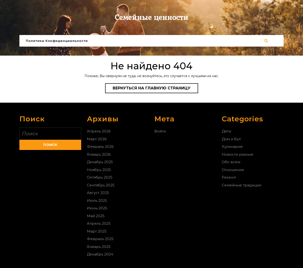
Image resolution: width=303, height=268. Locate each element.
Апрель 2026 (99, 131)
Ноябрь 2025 (99, 169)
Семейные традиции (241, 185)
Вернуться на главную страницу (155, 89)
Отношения (233, 169)
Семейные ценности (151, 17)
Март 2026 (97, 139)
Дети (226, 131)
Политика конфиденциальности (57, 41)
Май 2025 (96, 216)
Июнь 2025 (97, 208)
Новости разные (237, 154)
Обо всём (231, 162)
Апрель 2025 (99, 223)
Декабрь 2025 (100, 162)
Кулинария (232, 146)
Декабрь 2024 (100, 254)
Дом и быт (231, 139)
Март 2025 (97, 231)
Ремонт (229, 177)
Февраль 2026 (100, 146)
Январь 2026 (99, 154)
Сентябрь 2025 (101, 185)
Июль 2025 (97, 200)
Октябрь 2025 (99, 177)
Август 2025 (98, 192)
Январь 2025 (99, 246)
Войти (160, 131)
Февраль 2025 (100, 239)
